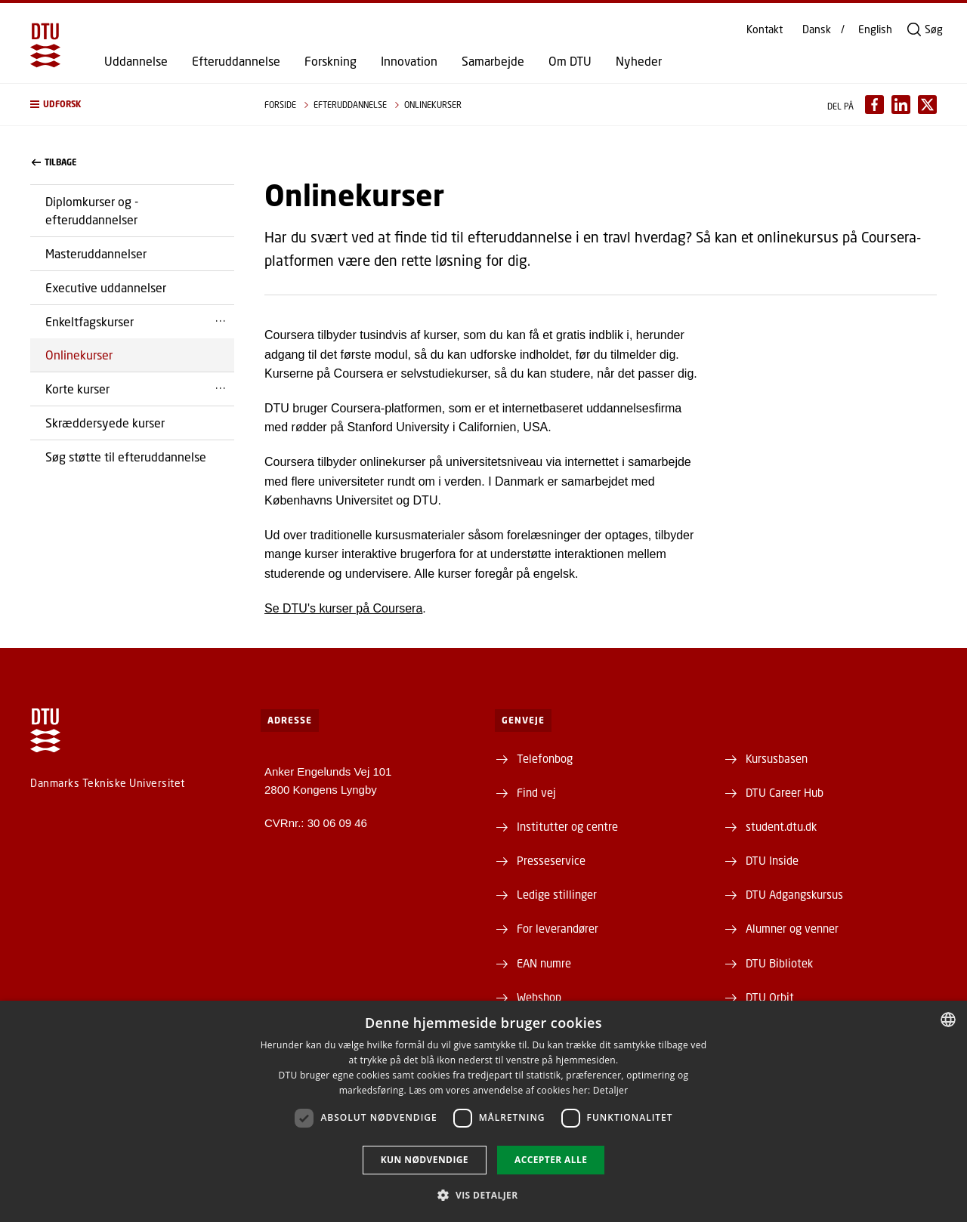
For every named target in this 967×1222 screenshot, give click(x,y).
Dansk (816, 29)
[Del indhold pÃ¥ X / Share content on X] (927, 104)
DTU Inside (772, 860)
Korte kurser (77, 388)
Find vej (536, 792)
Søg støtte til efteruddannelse (125, 456)
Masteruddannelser (96, 253)
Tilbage (54, 162)
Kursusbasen (777, 758)
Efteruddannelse (236, 61)
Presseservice (551, 860)
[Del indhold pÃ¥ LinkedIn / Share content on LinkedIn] (900, 104)
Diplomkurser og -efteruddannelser (91, 210)
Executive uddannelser (105, 287)
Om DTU (570, 61)
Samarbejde (493, 61)
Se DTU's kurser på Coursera (343, 608)
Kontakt (764, 29)
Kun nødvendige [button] (424, 1159)
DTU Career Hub (784, 792)
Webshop (539, 997)
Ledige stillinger (557, 894)
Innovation (409, 61)
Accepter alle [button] (550, 1159)
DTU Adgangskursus (794, 894)
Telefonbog (545, 758)
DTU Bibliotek (779, 963)
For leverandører (557, 928)
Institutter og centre (567, 826)
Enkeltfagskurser (89, 321)
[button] (132, 104)
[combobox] (948, 1019)
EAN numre (544, 963)
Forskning (330, 61)
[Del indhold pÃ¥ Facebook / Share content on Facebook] (874, 104)
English (875, 29)
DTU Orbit (770, 997)
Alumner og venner (792, 928)
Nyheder (639, 61)
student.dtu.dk (781, 826)
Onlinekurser (79, 354)
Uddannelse (136, 61)
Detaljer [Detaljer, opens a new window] (611, 1090)
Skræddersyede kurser (105, 422)
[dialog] (483, 1111)
